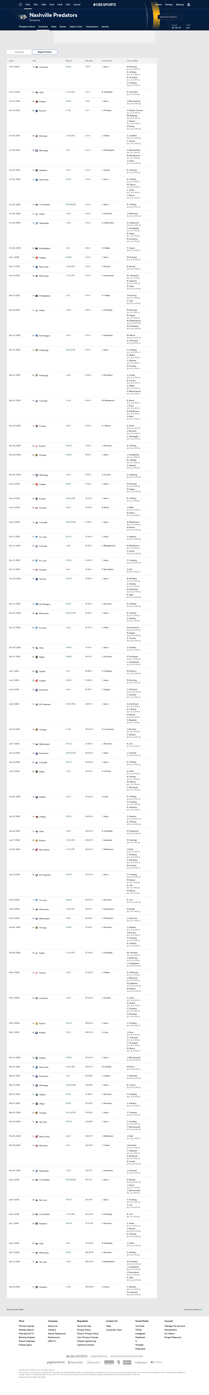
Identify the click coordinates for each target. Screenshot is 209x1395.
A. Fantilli (131, 1003)
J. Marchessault (133, 101)
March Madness (27, 1341)
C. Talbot (106, 972)
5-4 (68, 310)
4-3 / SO (71, 522)
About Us (52, 1326)
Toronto (42, 111)
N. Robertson (132, 589)
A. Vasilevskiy (108, 223)
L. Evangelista (133, 228)
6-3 (68, 335)
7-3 (68, 762)
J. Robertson (132, 213)
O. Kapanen (132, 1151)
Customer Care (114, 1329)
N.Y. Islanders (45, 704)
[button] (170, 17)
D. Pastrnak (132, 840)
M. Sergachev (133, 831)
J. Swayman (107, 840)
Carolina (43, 508)
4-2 (68, 257)
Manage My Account (174, 1326)
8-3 (68, 426)
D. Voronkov (132, 77)
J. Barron (131, 195)
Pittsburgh (43, 350)
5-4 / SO (71, 204)
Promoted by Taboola (193, 1310)
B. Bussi (105, 507)
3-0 (68, 400)
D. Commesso (108, 729)
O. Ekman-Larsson (135, 110)
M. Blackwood (108, 400)
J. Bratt (130, 849)
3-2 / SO (70, 1214)
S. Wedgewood (108, 545)
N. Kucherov (132, 239)
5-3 (68, 578)
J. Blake (130, 507)
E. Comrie (106, 475)
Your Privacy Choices (87, 1337)
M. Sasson (131, 184)
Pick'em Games (26, 1326)
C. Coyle (130, 998)
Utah (41, 92)
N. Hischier (132, 865)
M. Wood (131, 335)
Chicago (42, 455)
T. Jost (129, 1205)
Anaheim (43, 170)
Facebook (140, 1337)
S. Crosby (131, 375)
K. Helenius (132, 807)
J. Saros (105, 67)
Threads (139, 1345)
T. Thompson (132, 1043)
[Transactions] (92, 26)
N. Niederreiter (133, 155)
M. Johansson (133, 275)
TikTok (138, 1329)
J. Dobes (105, 135)
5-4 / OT (70, 266)
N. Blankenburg (133, 321)
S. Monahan (132, 1014)
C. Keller (131, 1243)
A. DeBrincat (132, 972)
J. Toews (130, 161)
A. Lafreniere (132, 340)
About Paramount (57, 1333)
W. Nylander (132, 116)
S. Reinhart (131, 431)
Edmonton (43, 690)
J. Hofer (105, 627)
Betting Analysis (27, 1337)
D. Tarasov (106, 426)
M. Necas (131, 527)
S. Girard (130, 551)
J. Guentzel (132, 1170)
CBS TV (52, 1341)
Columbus (43, 67)
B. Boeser (131, 266)
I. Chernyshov (133, 1272)
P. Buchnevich (133, 627)
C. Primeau (107, 110)
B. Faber (130, 286)
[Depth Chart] (76, 26)
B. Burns (130, 400)
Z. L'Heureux (132, 1037)
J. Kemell (131, 1228)
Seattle (42, 671)
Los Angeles (44, 204)
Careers (52, 1329)
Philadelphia (44, 248)
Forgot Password (172, 1337)
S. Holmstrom (133, 704)
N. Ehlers (131, 513)
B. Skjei (130, 595)
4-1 (68, 101)
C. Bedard (131, 734)
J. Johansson (107, 1170)
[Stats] (53, 26)
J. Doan (130, 1032)
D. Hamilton (132, 860)
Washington (44, 744)
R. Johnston (132, 170)
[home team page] (36, 67)
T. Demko (106, 266)
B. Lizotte (131, 380)
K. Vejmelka (107, 92)
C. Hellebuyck (108, 150)
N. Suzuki (131, 1161)
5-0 (69, 1223)
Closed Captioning (86, 1341)
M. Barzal (131, 715)
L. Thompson (107, 918)
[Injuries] (105, 26)
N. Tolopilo (106, 1067)
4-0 (68, 375)
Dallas (42, 214)
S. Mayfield (131, 720)
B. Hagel (130, 233)
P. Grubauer (107, 671)
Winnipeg (43, 150)
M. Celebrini (132, 1261)
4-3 (68, 455)
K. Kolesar (131, 776)
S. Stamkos (131, 360)
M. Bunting (132, 67)
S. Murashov (107, 375)
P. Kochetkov (107, 569)
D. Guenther (132, 92)
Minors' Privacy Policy (88, 1333)
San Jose (43, 1122)
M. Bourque (132, 310)
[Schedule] (43, 26)
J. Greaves (106, 998)
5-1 (68, 484)
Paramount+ (54, 1337)
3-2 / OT (70, 92)
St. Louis (43, 537)
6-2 (68, 689)
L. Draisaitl (131, 695)
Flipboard (140, 1348)
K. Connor (131, 1085)
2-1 (68, 67)
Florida (42, 426)
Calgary (42, 257)
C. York (130, 301)
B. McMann (132, 578)
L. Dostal (106, 170)
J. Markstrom (107, 849)
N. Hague (131, 315)
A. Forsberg (107, 1214)
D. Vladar (106, 248)
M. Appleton (132, 983)
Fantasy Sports (26, 1329)
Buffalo (42, 797)
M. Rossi (130, 1067)
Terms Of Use (84, 1326)
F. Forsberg (132, 83)
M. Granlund (132, 1292)
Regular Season (45, 52)
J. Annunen (107, 445)
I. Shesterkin (107, 335)
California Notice (85, 1345)
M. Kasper (131, 988)
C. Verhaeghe (133, 436)
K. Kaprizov (132, 281)
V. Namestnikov (133, 150)
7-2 (68, 536)
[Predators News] (27, 26)
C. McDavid (132, 689)
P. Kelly (130, 416)
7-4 (68, 110)
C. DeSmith (107, 213)
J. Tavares (131, 121)
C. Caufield (131, 135)
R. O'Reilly (131, 72)
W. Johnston (132, 952)
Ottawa (42, 101)
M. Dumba (131, 366)
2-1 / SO (70, 704)
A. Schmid (106, 771)
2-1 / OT (70, 350)
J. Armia (130, 1185)
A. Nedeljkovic (108, 1261)
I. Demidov (131, 1145)
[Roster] (63, 26)
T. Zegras (131, 248)
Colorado (43, 401)
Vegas (41, 657)
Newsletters (170, 1329)
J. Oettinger (107, 310)
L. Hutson (131, 141)
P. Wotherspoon (134, 391)
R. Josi (130, 744)
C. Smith (130, 190)
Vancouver (44, 180)
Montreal (43, 136)
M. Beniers (131, 671)
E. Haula (130, 1223)
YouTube (139, 1326)
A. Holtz (130, 771)
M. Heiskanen (133, 326)
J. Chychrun (132, 918)
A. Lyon (105, 796)
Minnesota (43, 276)
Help (108, 1326)
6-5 (68, 900)
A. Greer (130, 426)
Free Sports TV (26, 1333)
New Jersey (44, 850)
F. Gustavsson (108, 275)
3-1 (68, 295)
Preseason (19, 52)
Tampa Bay (44, 223)
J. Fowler (106, 1145)
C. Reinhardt (132, 787)
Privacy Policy (84, 1329)
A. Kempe (131, 1180)
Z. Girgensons (133, 223)
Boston (42, 840)
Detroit (42, 446)
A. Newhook (132, 1156)
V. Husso (105, 1287)
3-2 (68, 213)
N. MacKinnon (133, 411)
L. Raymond (132, 978)
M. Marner (131, 782)
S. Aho (129, 569)
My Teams (169, 1333)
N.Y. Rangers (44, 336)
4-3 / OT (71, 753)
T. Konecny (131, 295)
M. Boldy (131, 909)
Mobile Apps (25, 1345)
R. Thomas (131, 638)
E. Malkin (131, 355)
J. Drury (130, 406)
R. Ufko (130, 1277)
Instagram (140, 1333)
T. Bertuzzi (131, 729)
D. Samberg (132, 475)
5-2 (68, 170)
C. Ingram (106, 689)
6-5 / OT (70, 909)
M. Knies (131, 126)
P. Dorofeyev (132, 656)
